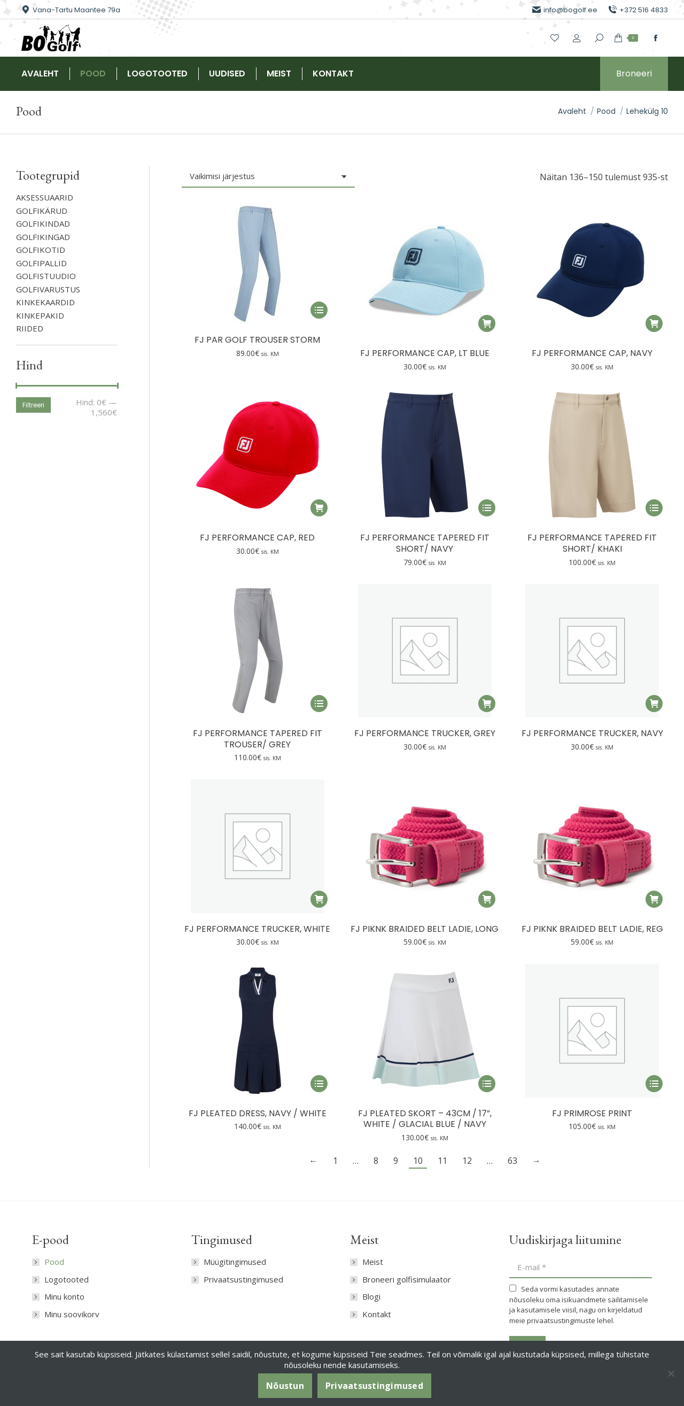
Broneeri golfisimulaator (406, 1279)
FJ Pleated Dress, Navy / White (258, 1113)
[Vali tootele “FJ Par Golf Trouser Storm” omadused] (319, 310)
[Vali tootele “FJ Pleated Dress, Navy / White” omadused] (319, 1083)
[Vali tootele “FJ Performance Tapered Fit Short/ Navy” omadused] (486, 507)
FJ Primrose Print (592, 1113)
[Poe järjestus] (268, 177)
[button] (486, 323)
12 (467, 1160)
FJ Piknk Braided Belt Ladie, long (425, 929)
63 (512, 1160)
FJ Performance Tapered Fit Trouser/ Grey (257, 739)
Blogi (371, 1297)
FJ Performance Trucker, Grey (424, 733)
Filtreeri (33, 405)
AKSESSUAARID (44, 197)
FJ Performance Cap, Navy (592, 353)
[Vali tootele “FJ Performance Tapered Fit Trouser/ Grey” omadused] (319, 703)
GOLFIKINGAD (43, 237)
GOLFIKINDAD (43, 224)
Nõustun (285, 1386)
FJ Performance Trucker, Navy (592, 733)
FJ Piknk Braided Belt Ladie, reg (592, 929)
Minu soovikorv (71, 1314)
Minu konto (64, 1297)
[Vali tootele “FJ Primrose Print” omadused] (654, 1083)
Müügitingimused (235, 1262)
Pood (54, 1262)
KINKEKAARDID (45, 302)
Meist (372, 1262)
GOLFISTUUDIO (46, 276)
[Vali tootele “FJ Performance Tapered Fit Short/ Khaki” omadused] (654, 507)
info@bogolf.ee (564, 10)
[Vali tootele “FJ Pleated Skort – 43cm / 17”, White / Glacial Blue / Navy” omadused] (486, 1083)
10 (418, 1160)
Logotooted (66, 1279)
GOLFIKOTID (40, 250)
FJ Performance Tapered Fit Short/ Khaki (592, 543)
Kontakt (376, 1314)
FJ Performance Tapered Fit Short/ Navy (424, 543)
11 (442, 1160)
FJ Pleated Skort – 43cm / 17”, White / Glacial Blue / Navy (425, 1119)
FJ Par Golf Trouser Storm (257, 340)
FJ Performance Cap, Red (257, 537)
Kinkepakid (40, 316)
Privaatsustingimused (243, 1279)
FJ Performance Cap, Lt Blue (424, 353)
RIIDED (29, 328)
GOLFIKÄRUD (41, 211)
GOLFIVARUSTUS (48, 289)
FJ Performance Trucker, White (257, 929)
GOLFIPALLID (41, 263)
